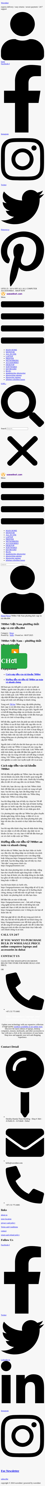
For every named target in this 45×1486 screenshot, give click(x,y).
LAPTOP (9, 356)
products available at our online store (28, 1027)
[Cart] (3, 384)
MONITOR (10, 352)
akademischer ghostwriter (16, 373)
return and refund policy (10, 1235)
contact (3, 1231)
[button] (22, 321)
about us (4, 1215)
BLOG (8, 371)
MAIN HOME (11, 350)
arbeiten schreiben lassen (15, 379)
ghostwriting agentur (14, 375)
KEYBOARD (11, 369)
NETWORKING (12, 360)
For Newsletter (10, 1470)
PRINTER (10, 358)
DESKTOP (10, 365)
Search (3, 429)
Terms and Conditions (9, 1227)
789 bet (12, 704)
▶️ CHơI (10, 656)
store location (6, 1219)
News (8, 616)
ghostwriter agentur (13, 377)
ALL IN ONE (11, 354)
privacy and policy (8, 1223)
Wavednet (5, 3)
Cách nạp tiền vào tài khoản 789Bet (23, 674)
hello (12, 635)
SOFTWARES (11, 367)
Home (3, 616)
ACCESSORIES (12, 363)
